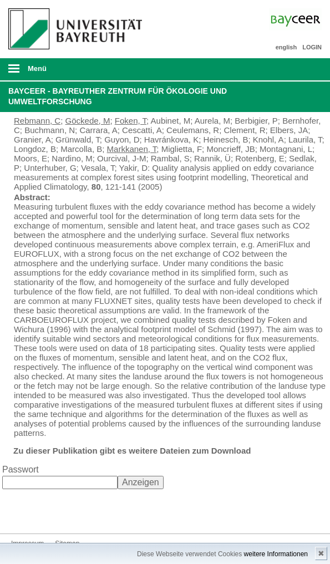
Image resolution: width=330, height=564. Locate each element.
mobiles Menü (73, 72)
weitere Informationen (276, 554)
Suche (291, 69)
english (286, 47)
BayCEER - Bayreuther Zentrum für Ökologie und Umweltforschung (117, 96)
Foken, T (130, 120)
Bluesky (20, 512)
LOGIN (312, 47)
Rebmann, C (37, 120)
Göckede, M (87, 120)
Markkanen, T (132, 149)
